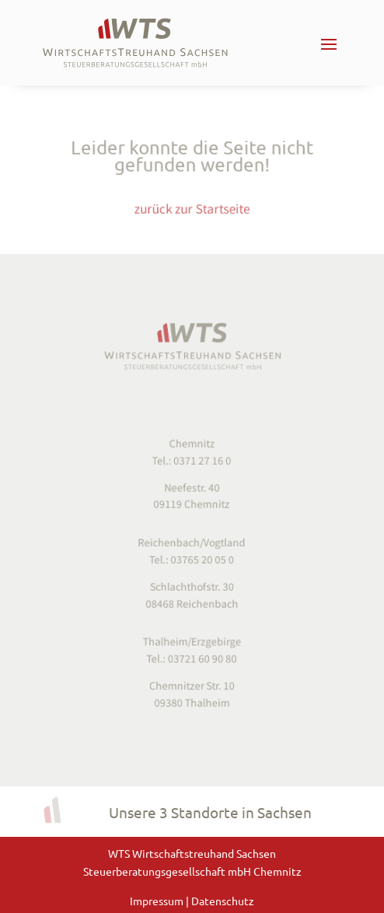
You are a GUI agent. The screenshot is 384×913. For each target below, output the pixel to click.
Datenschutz (222, 901)
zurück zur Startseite (192, 205)
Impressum (158, 901)
